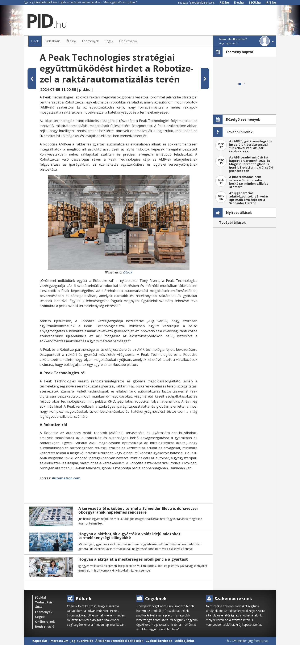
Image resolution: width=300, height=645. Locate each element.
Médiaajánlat (184, 641)
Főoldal (40, 597)
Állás (38, 607)
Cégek (40, 617)
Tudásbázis (44, 602)
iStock (127, 272)
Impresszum (59, 641)
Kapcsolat (39, 641)
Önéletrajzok (45, 622)
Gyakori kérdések (159, 641)
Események (44, 612)
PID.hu (224, 2)
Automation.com (66, 478)
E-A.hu (239, 2)
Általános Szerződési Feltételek (119, 641)
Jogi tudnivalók (81, 641)
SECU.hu (255, 2)
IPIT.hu (271, 2)
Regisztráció (44, 626)
